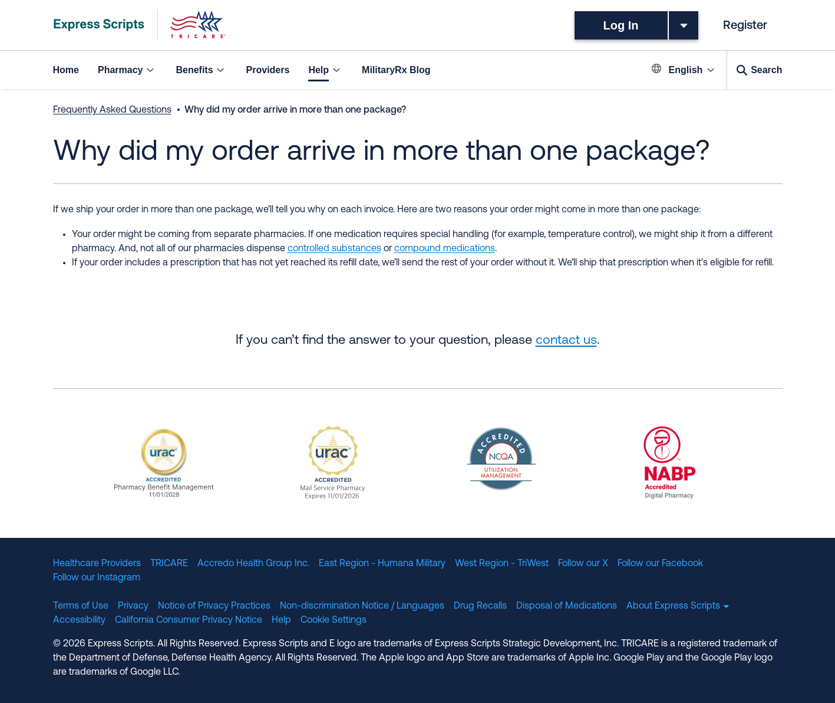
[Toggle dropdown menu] (683, 25)
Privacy (133, 606)
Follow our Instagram (96, 578)
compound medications (444, 249)
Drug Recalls (480, 606)
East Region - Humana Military (382, 564)
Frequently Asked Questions (112, 110)
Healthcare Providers (97, 564)
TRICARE (169, 564)
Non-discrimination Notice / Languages (362, 606)
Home (66, 70)
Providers (268, 70)
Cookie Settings (334, 620)
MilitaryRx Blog (396, 70)
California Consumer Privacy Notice (188, 620)
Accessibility (79, 620)
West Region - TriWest (502, 564)
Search (766, 70)
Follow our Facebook (660, 564)
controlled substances (334, 249)
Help (281, 620)
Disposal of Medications (566, 606)
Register (745, 26)
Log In (621, 25)
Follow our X (583, 564)
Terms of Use (80, 606)
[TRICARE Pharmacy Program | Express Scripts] (139, 25)
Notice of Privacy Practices (214, 606)
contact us (566, 340)
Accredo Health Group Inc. (253, 564)
